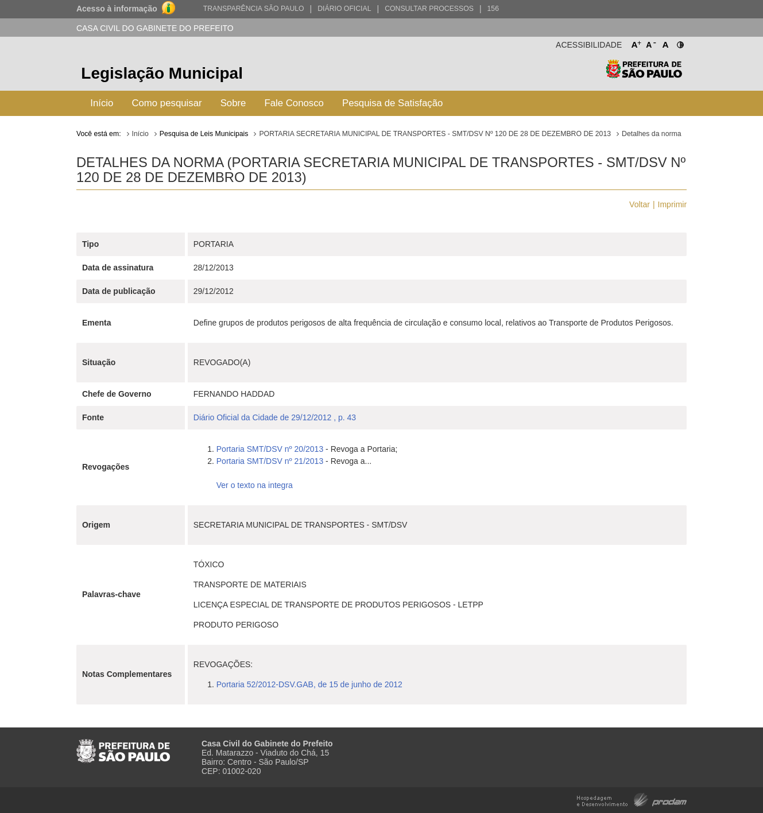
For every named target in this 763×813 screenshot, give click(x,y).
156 (493, 9)
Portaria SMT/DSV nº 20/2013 (269, 449)
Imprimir (672, 204)
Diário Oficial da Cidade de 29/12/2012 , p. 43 (274, 417)
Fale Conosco (294, 103)
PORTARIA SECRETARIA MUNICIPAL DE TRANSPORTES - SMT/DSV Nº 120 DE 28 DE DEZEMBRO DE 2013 (435, 134)
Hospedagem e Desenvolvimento (632, 799)
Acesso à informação (116, 8)
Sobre (233, 103)
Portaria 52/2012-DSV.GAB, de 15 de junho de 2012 (309, 684)
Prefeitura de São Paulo (644, 75)
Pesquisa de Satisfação (392, 103)
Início (101, 103)
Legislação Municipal (162, 73)
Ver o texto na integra (254, 485)
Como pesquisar (166, 103)
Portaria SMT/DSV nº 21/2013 (269, 461)
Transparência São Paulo (253, 9)
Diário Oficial (344, 9)
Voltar (639, 204)
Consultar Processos (429, 9)
